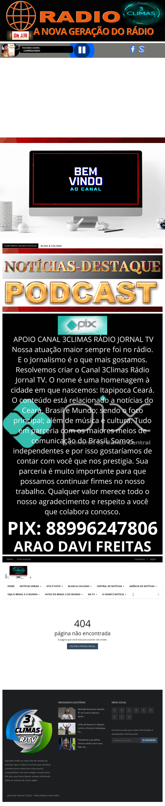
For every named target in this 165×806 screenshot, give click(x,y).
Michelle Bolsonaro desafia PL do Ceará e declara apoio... (91, 713)
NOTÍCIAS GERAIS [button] (30, 586)
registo (153, 559)
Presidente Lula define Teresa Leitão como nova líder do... (90, 743)
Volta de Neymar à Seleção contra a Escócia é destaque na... (91, 728)
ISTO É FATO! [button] (54, 586)
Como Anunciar (24, 559)
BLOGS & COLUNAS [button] (80, 586)
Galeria (10, 559)
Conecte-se (140, 559)
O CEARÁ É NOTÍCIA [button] (114, 594)
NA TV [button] (92, 594)
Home (10, 586)
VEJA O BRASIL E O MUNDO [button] (23, 594)
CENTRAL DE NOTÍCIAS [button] (110, 586)
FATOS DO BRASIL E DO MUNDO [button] (64, 594)
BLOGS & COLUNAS (51, 245)
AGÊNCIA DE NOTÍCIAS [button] (143, 586)
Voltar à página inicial (82, 646)
